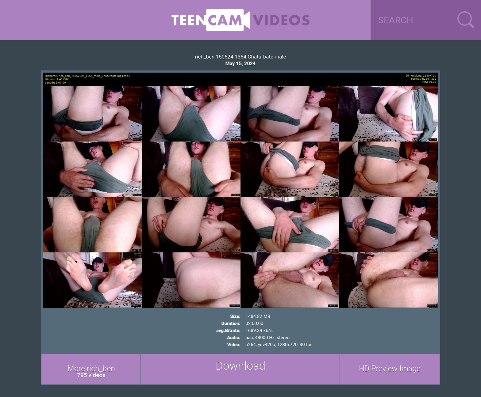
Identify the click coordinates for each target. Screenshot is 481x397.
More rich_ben (91, 371)
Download (241, 365)
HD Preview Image (390, 368)
